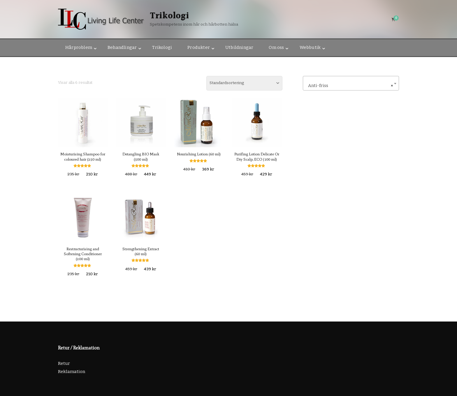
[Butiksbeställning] (244, 83)
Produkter (198, 47)
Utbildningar (239, 47)
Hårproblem (78, 47)
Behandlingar (122, 47)
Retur (64, 363)
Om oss (276, 47)
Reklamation (71, 371)
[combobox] (351, 83)
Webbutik (310, 47)
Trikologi (169, 16)
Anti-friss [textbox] (349, 85)
